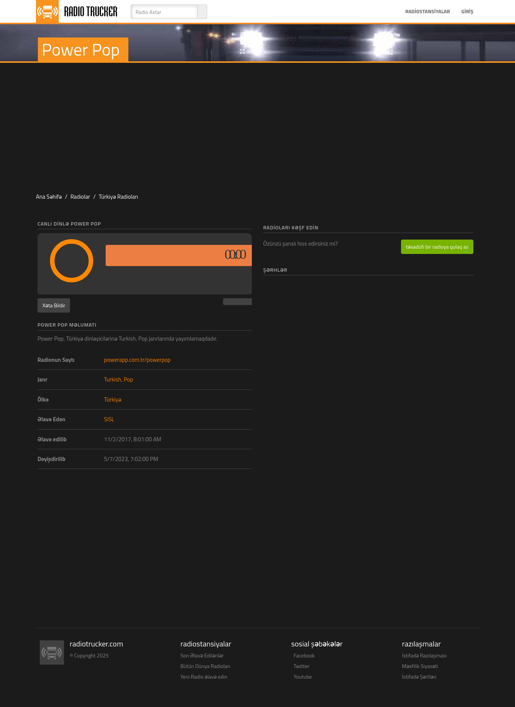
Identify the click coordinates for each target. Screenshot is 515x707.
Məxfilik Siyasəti (420, 666)
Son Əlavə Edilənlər (202, 655)
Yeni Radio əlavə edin (204, 677)
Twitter (301, 666)
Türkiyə (112, 399)
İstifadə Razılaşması (424, 655)
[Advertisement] (257, 123)
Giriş (467, 11)
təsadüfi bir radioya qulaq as (437, 247)
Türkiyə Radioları (118, 196)
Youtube (302, 677)
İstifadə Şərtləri (419, 677)
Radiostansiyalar (427, 11)
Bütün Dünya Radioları (205, 666)
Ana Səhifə (49, 196)
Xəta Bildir (53, 305)
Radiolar (80, 196)
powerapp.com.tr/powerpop (137, 359)
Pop (128, 379)
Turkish (112, 379)
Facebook (304, 655)
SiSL (109, 419)
